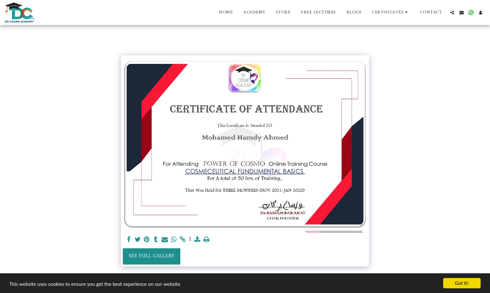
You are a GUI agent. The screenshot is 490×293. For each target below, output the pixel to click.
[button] (390, 12)
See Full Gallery (151, 255)
